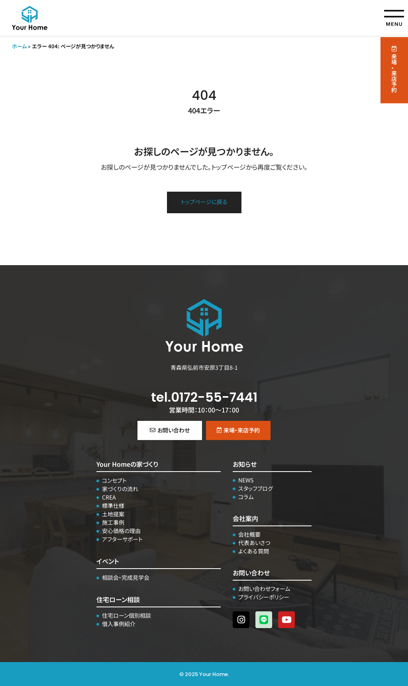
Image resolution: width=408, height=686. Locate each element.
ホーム (19, 46)
